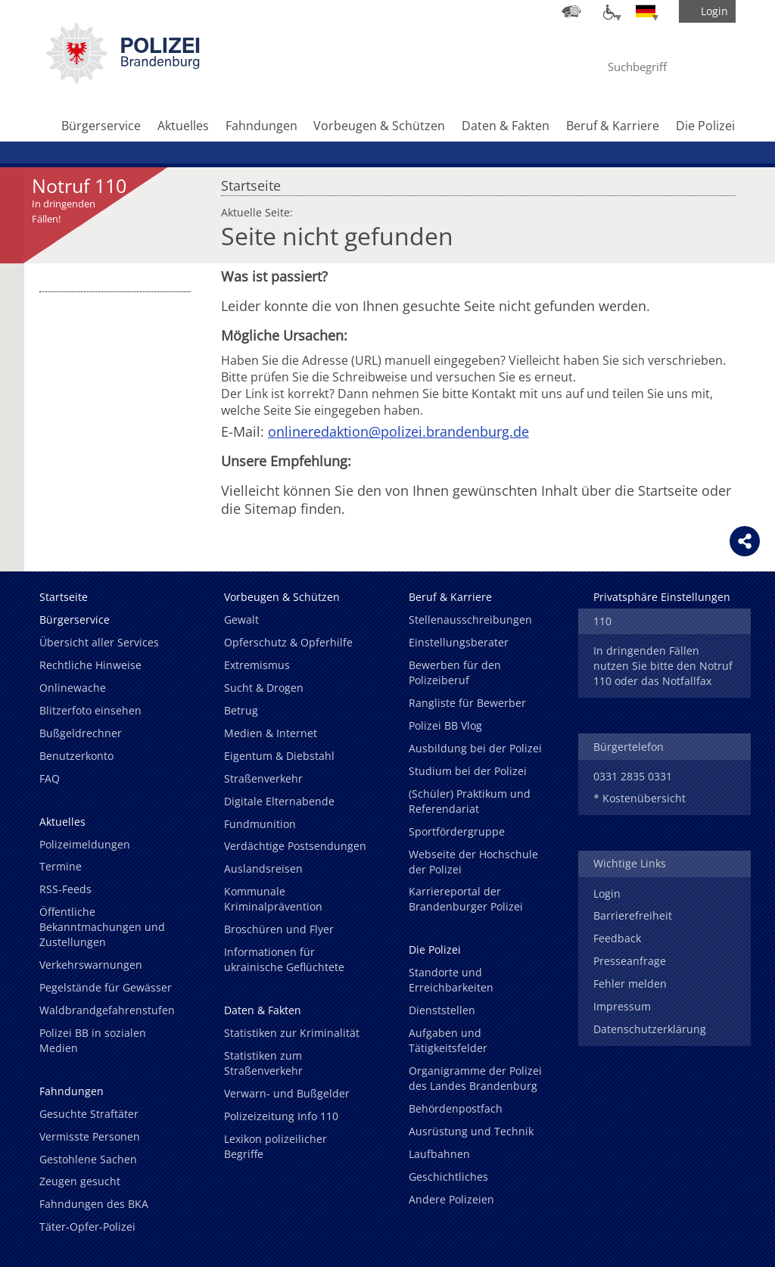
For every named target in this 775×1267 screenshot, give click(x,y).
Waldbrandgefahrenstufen (107, 1010)
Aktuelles (183, 125)
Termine (60, 866)
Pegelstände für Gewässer (105, 987)
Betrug (241, 710)
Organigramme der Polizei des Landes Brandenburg (475, 1078)
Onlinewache (72, 687)
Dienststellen (442, 1010)
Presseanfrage (629, 961)
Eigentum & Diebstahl (279, 756)
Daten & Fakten (505, 125)
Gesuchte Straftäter (89, 1114)
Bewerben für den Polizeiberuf (455, 672)
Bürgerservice (101, 125)
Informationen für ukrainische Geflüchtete (284, 959)
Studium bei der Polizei (468, 771)
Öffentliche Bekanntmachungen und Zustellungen (102, 926)
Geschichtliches (448, 1176)
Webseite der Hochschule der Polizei (473, 861)
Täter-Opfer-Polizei (87, 1226)
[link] (122, 79)
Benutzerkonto (76, 756)
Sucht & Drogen (263, 687)
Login (607, 893)
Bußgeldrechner (80, 733)
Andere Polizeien (451, 1199)
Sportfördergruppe (457, 831)
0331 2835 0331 (632, 776)
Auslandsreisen (263, 868)
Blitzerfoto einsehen (90, 710)
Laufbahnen (439, 1154)
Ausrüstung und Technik (471, 1131)
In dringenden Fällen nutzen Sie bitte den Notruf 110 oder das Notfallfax (663, 665)
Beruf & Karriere (612, 125)
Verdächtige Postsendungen (295, 846)
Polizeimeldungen (84, 844)
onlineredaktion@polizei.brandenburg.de (398, 431)
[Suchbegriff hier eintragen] (651, 66)
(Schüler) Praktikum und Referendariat (470, 801)
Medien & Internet (270, 733)
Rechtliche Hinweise (90, 665)
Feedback (617, 938)
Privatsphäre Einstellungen (661, 597)
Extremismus (257, 665)
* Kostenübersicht (639, 798)
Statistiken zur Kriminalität (291, 1033)
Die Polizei (705, 125)
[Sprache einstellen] (645, 11)
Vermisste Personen (89, 1136)
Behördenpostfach (456, 1108)
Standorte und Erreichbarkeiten (451, 980)
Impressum (622, 1006)
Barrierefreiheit (632, 915)
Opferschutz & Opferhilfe (288, 642)
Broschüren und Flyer (279, 929)
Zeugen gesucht (79, 1181)
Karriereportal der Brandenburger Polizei (466, 899)
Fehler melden (630, 983)
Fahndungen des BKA (93, 1204)
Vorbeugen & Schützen (379, 125)
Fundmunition (260, 824)
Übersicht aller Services (99, 642)
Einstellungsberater (459, 642)
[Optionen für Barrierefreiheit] (608, 11)
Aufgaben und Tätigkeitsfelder (448, 1040)
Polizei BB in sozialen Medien (92, 1040)
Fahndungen (261, 125)
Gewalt (241, 619)
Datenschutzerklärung (649, 1029)
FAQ (49, 778)
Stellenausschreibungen (470, 619)
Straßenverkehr (263, 778)
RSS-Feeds (65, 889)
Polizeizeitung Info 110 (281, 1116)
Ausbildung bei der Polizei (475, 748)
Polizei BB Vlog (445, 725)
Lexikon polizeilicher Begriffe (275, 1146)
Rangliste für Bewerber (467, 703)
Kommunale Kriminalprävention (273, 899)
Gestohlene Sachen (88, 1159)
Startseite (251, 181)
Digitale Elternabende (279, 801)
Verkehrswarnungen (90, 964)
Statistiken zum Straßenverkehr (263, 1063)
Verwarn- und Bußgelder (287, 1093)
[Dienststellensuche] (571, 11)
